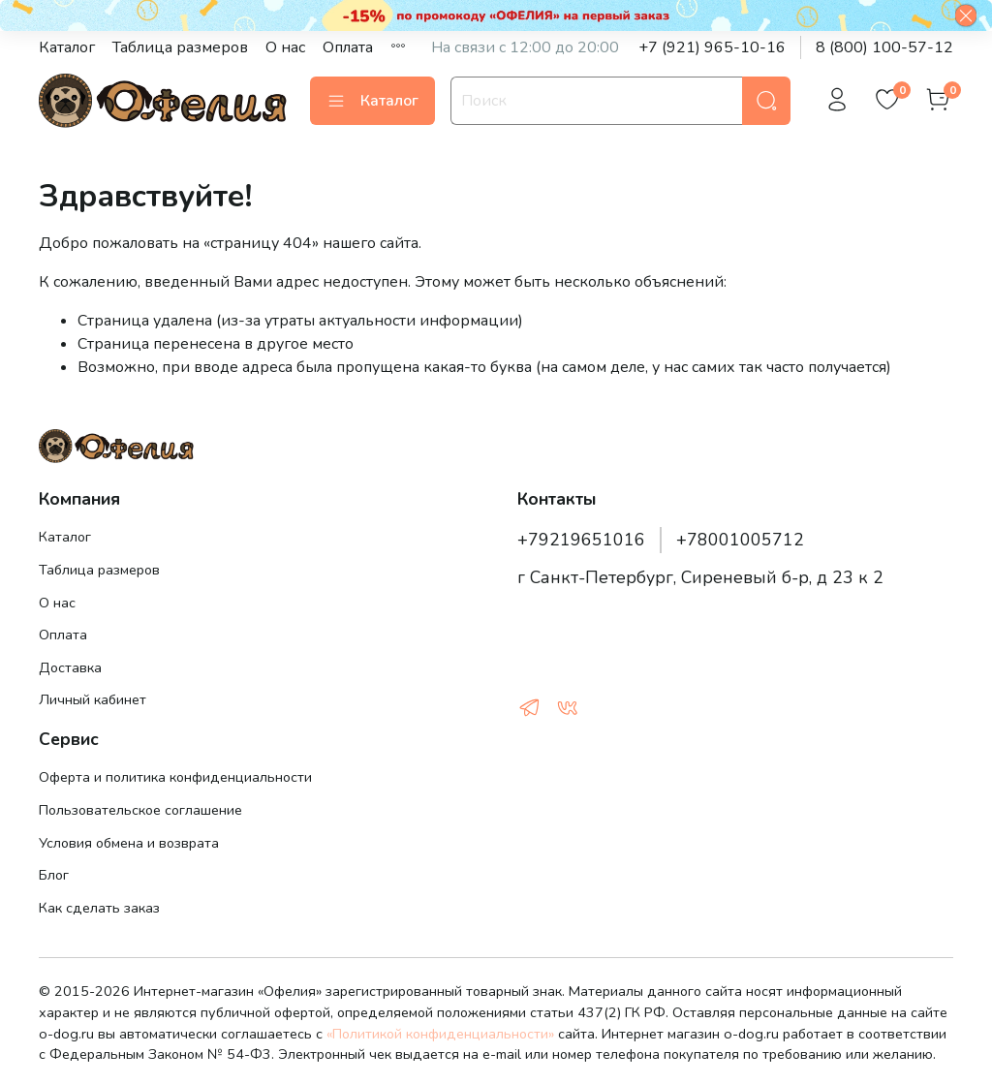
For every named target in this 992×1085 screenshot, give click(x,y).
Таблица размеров (180, 47)
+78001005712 (740, 539)
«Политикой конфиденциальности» (440, 1033)
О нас (285, 47)
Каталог (67, 47)
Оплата (348, 47)
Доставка (70, 667)
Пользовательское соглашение (140, 810)
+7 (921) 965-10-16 (712, 47)
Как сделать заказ (99, 907)
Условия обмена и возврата (129, 842)
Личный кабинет (92, 699)
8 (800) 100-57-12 (884, 47)
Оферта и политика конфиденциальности (175, 777)
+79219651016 (581, 539)
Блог (54, 874)
